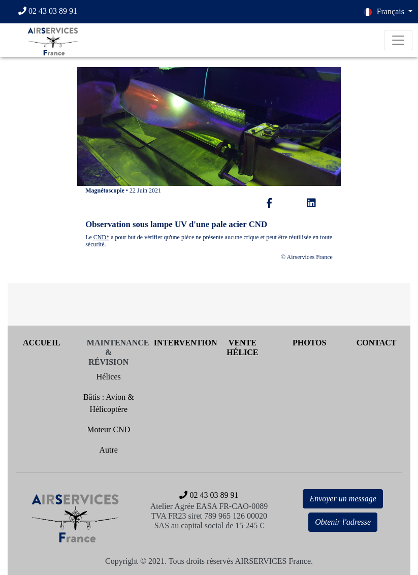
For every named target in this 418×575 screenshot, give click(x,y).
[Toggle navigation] (398, 40)
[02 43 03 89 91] (52, 12)
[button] (388, 12)
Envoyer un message (342, 498)
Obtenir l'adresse (343, 522)
